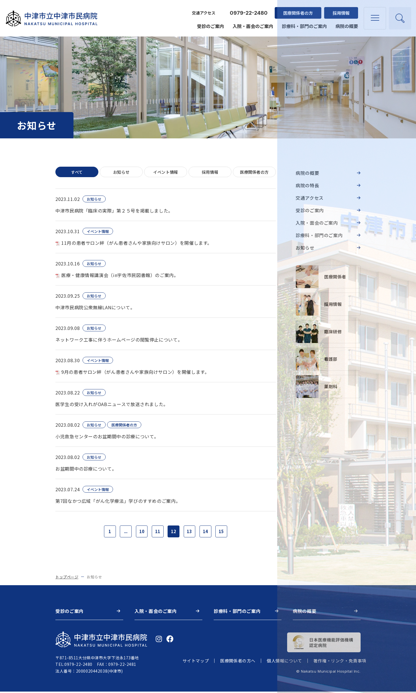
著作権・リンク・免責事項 (339, 662)
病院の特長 (307, 185)
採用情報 (340, 10)
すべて (77, 172)
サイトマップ (196, 662)
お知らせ (121, 172)
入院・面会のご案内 (252, 23)
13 (190, 532)
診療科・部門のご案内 (303, 23)
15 (224, 532)
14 (207, 532)
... (123, 532)
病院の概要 (346, 23)
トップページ (66, 578)
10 (140, 532)
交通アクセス (202, 10)
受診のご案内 (209, 23)
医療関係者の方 (297, 10)
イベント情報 (165, 172)
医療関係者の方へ (237, 662)
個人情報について (284, 662)
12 (174, 532)
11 (157, 532)
